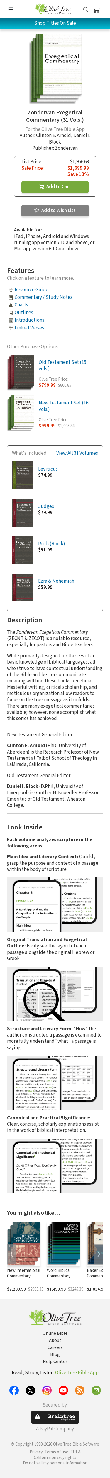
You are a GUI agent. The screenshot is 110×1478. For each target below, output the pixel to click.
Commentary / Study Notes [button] (43, 297)
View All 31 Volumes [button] (77, 453)
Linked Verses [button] (29, 327)
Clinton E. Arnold (53, 135)
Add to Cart (55, 186)
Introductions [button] (29, 320)
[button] (85, 10)
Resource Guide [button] (31, 289)
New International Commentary (23, 1273)
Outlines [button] (24, 312)
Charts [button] (21, 305)
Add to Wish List (55, 210)
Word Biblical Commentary (58, 1273)
